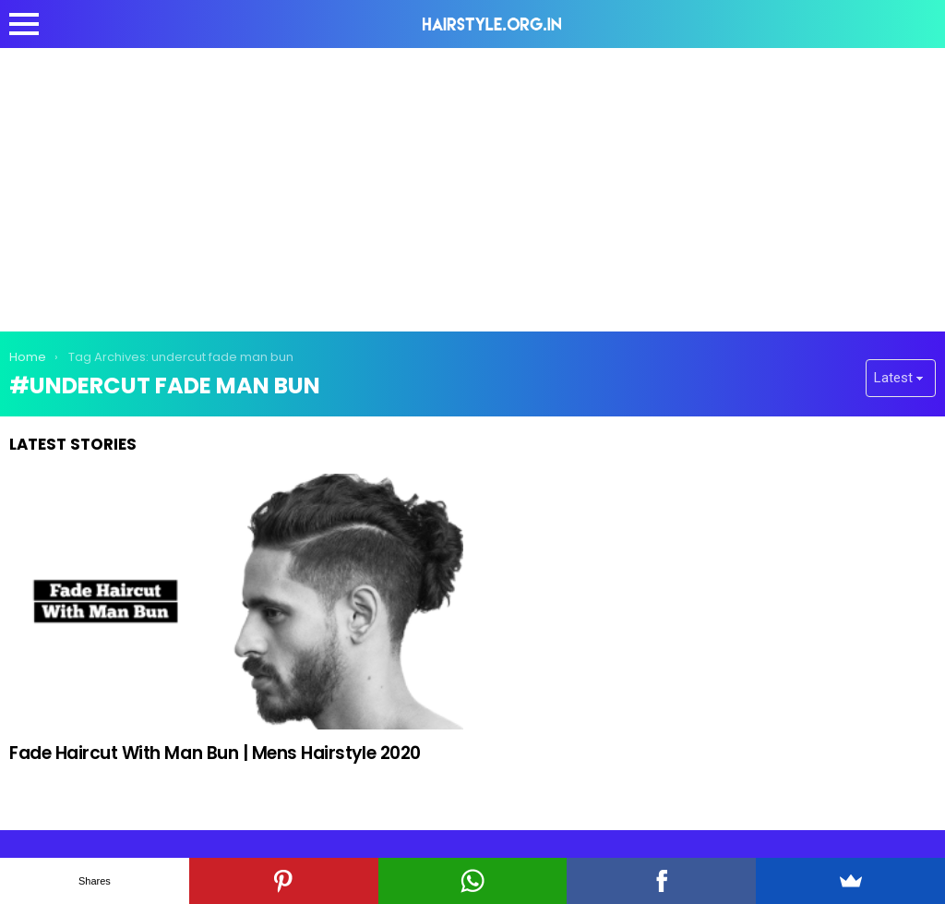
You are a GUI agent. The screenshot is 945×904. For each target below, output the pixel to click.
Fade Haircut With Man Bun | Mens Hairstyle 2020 (215, 753)
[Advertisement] (472, 186)
